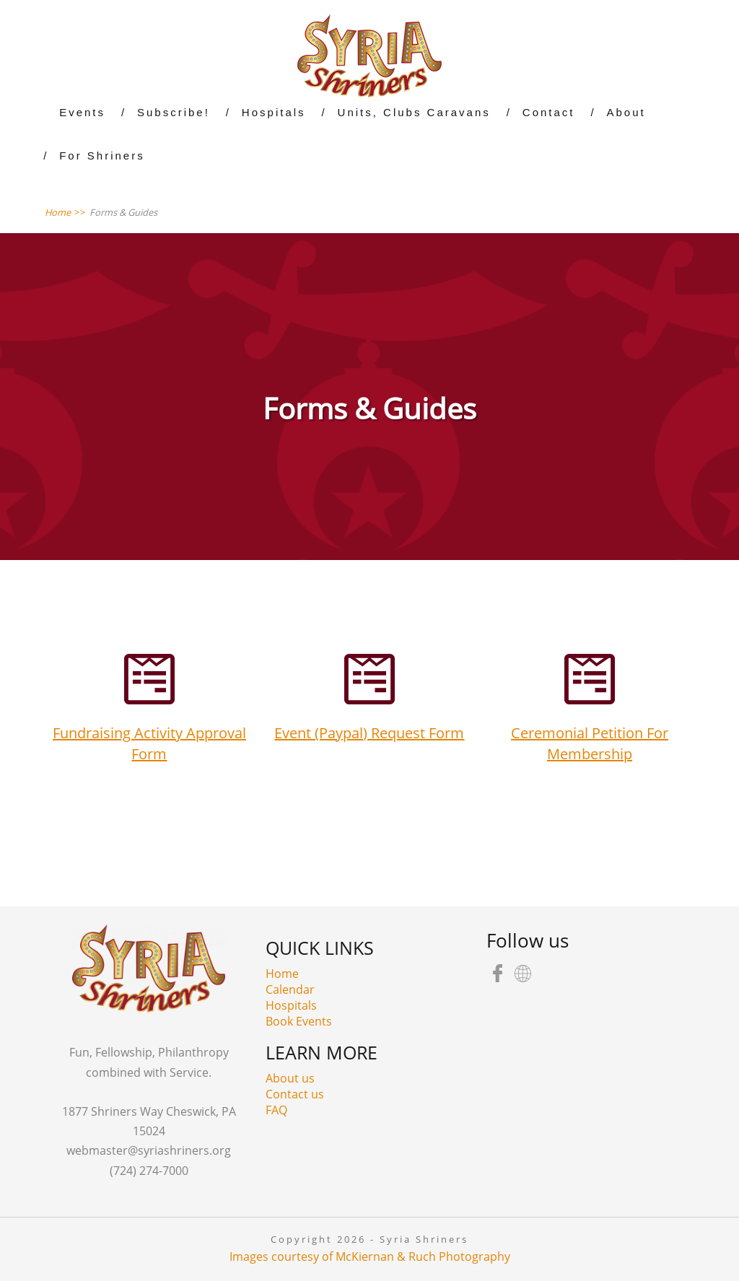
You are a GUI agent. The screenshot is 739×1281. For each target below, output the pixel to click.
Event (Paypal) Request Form (369, 733)
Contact (548, 112)
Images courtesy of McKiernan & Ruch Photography (369, 1256)
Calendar (290, 989)
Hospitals (274, 112)
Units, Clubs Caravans (414, 112)
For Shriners (102, 155)
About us (290, 1078)
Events (82, 112)
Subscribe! (173, 112)
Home (282, 973)
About (626, 112)
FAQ (276, 1110)
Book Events (299, 1021)
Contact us (295, 1094)
